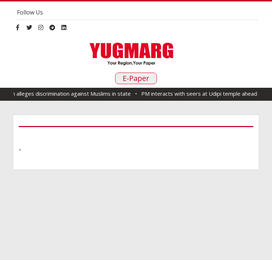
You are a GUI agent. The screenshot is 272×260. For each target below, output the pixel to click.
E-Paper (136, 78)
